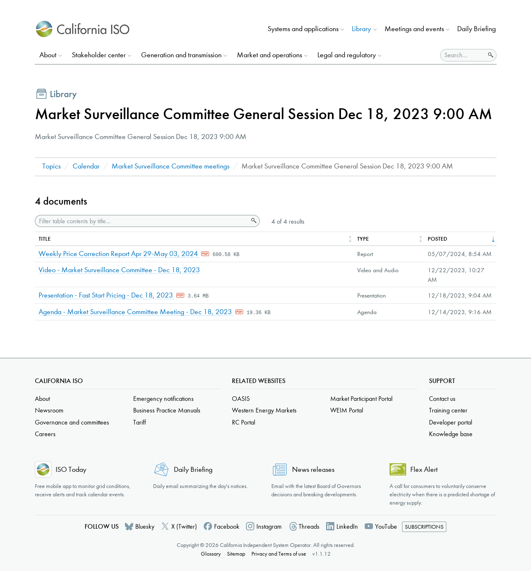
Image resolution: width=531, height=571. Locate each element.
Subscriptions (424, 526)
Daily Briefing (476, 28)
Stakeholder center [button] (99, 55)
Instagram (269, 526)
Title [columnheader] (45, 238)
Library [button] (361, 28)
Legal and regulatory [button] (346, 55)
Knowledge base (451, 434)
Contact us (442, 399)
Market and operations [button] (269, 55)
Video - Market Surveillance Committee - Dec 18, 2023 (119, 270)
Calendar (86, 166)
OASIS (241, 399)
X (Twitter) (184, 526)
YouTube (386, 526)
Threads (309, 526)
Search (253, 221)
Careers (45, 434)
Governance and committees (72, 422)
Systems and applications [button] (303, 28)
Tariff (139, 422)
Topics (51, 166)
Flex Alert (424, 469)
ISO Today (71, 469)
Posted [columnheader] (437, 238)
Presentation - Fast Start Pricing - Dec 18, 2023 (107, 295)
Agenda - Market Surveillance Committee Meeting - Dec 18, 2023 (136, 311)
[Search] (462, 55)
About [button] (47, 55)
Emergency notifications (163, 399)
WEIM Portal (346, 410)
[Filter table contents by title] (141, 221)
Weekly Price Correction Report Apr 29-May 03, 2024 (119, 253)
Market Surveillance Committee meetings (170, 166)
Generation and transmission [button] (181, 55)
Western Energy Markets (264, 410)
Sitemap (236, 553)
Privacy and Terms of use (278, 553)
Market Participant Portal (361, 399)
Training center (448, 410)
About (42, 399)
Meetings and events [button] (414, 28)
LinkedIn (347, 526)
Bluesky (144, 526)
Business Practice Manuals (166, 410)
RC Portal (243, 422)
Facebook (226, 526)
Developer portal (450, 422)
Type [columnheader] (363, 238)
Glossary (211, 553)
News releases (313, 469)
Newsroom (49, 410)
